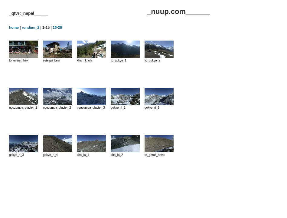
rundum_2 (30, 27)
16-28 (57, 27)
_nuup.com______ (178, 11)
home (14, 27)
